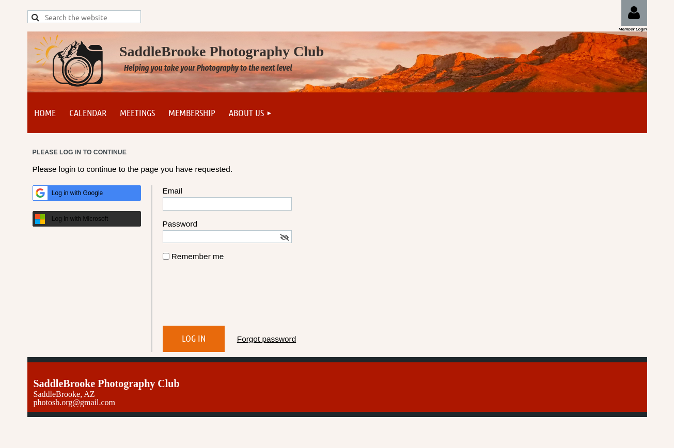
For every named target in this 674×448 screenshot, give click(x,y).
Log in (634, 13)
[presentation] (241, 298)
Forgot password (266, 338)
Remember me (197, 256)
